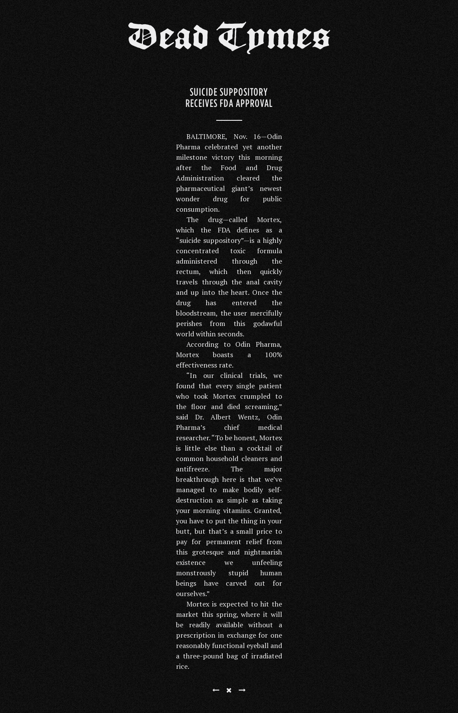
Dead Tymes (229, 40)
